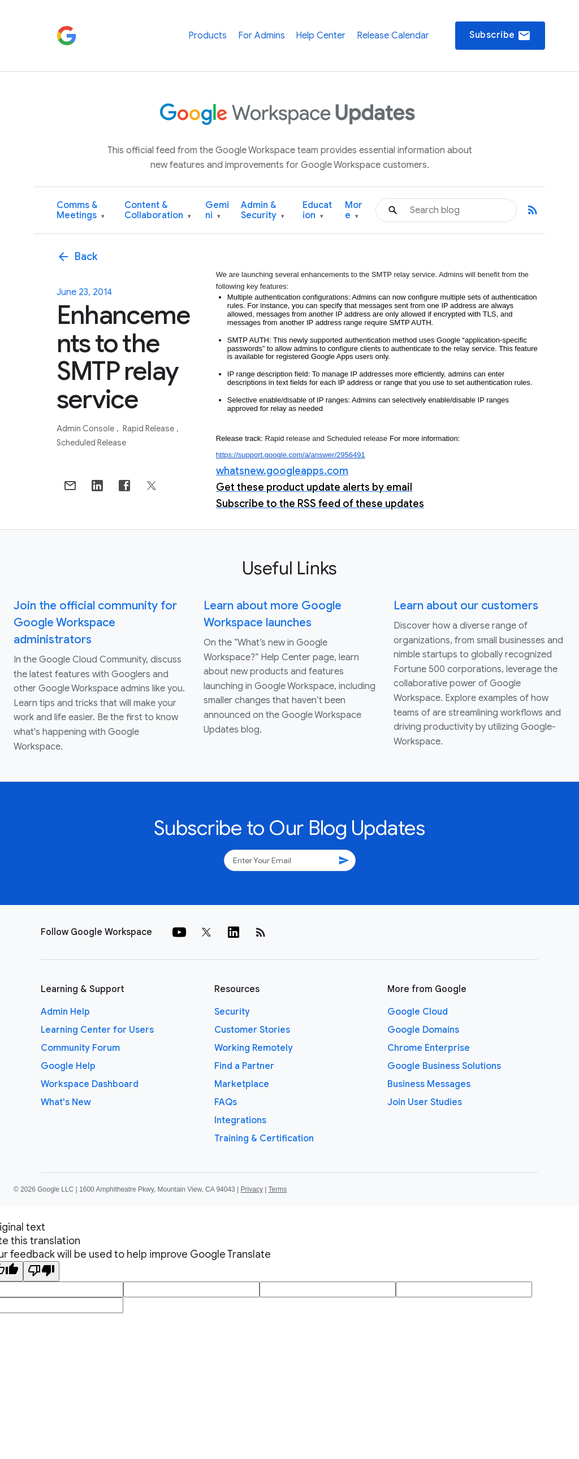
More (353, 210)
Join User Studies (424, 1102)
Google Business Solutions (444, 1066)
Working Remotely (253, 1048)
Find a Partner (244, 1066)
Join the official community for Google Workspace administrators (95, 623)
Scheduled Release (91, 443)
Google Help (68, 1066)
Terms (277, 1189)
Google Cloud (417, 1012)
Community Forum (80, 1048)
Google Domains (423, 1030)
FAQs (225, 1102)
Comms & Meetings (81, 210)
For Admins (261, 35)
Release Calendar (393, 35)
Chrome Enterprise (428, 1048)
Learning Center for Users (97, 1030)
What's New (66, 1102)
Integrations (240, 1120)
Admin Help (65, 1012)
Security (232, 1012)
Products (207, 35)
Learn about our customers (466, 606)
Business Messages (428, 1084)
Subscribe (500, 35)
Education (317, 210)
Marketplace (241, 1084)
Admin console (86, 428)
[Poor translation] (41, 1271)
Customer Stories (252, 1030)
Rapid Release (149, 428)
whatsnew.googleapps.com (282, 471)
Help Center (320, 35)
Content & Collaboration (157, 210)
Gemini (217, 210)
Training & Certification (264, 1138)
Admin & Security (262, 210)
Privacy (252, 1189)
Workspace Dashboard (90, 1084)
